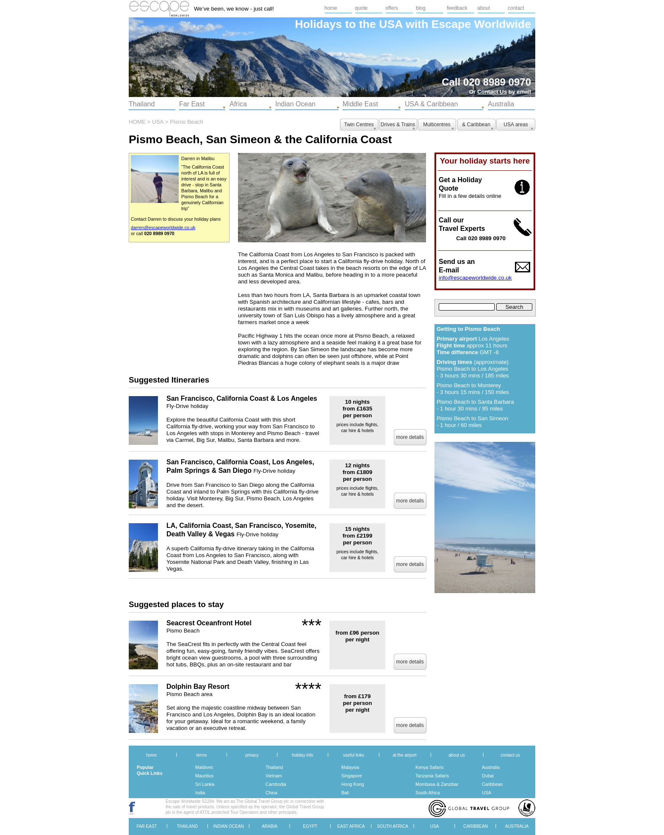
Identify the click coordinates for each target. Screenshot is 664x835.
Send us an (457, 261)
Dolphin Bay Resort (197, 686)
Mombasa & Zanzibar (437, 784)
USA (486, 792)
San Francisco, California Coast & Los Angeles (241, 398)
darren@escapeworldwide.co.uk (163, 227)
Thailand (274, 767)
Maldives (204, 767)
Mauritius (204, 775)
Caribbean (492, 784)
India (200, 792)
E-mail (449, 270)
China (271, 792)
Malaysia (350, 767)
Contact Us (492, 92)
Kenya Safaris (429, 767)
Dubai (488, 775)
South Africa (427, 792)
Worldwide (502, 24)
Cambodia (276, 784)
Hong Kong (352, 784)
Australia (491, 767)
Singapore (351, 775)
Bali (345, 792)
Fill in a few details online (470, 196)
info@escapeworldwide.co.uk (475, 278)
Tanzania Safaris (432, 775)
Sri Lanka (204, 784)
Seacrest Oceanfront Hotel (209, 623)
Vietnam (274, 775)
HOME (137, 122)
